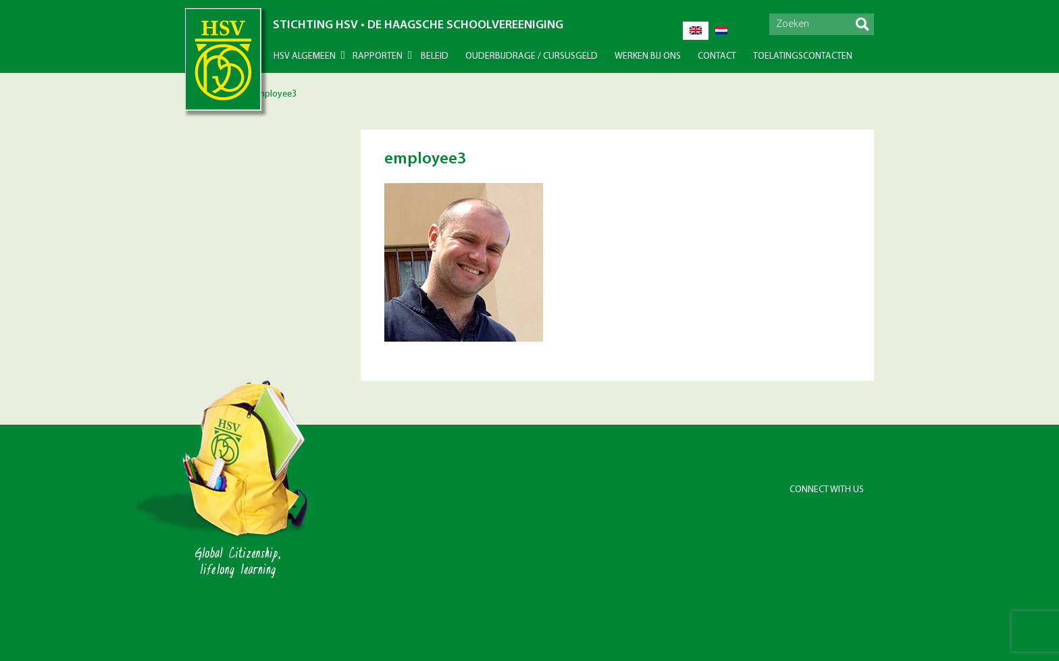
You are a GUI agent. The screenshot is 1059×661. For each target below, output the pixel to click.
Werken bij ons (648, 56)
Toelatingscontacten (802, 56)
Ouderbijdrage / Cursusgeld (531, 56)
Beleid (434, 56)
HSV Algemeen (305, 56)
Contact (717, 56)
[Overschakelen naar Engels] (695, 31)
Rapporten (378, 56)
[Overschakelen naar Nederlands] (721, 31)
